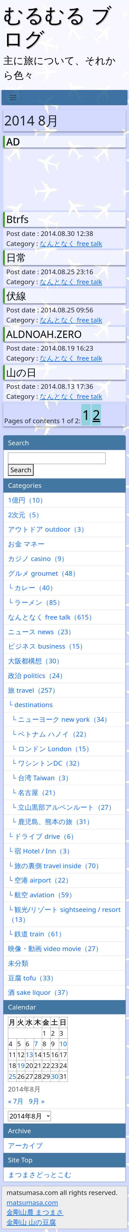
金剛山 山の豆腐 (31, 1222)
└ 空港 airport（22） (40, 880)
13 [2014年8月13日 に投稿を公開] (29, 1054)
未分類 (18, 963)
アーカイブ (25, 1145)
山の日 (21, 372)
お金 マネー (26, 543)
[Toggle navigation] (12, 97)
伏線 (16, 295)
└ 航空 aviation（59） (41, 894)
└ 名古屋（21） (33, 792)
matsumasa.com (32, 1202)
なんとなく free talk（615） (51, 617)
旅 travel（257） (33, 690)
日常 (16, 257)
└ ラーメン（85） (36, 602)
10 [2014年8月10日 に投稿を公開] (63, 1043)
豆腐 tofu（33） (32, 977)
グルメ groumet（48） (43, 573)
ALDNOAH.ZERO (44, 334)
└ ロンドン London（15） (50, 748)
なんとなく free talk (71, 243)
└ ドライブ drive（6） (42, 836)
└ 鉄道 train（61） (36, 933)
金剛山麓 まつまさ (35, 1212)
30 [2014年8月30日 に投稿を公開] (55, 1076)
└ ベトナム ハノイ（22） (49, 734)
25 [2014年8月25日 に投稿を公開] (12, 1076)
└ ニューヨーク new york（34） (59, 719)
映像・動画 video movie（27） (55, 948)
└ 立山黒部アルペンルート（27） (61, 807)
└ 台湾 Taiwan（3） (40, 777)
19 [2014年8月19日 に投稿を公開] (21, 1065)
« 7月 (16, 1101)
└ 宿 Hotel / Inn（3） (40, 851)
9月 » (36, 1101)
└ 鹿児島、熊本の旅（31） (50, 821)
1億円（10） (27, 500)
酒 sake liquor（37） (40, 992)
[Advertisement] (37, 178)
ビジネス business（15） (47, 646)
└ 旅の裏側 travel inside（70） (55, 865)
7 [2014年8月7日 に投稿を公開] (36, 1043)
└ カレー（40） (32, 587)
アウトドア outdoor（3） (48, 529)
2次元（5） (25, 514)
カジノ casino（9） (38, 558)
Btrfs (17, 219)
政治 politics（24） (37, 675)
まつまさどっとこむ (40, 1174)
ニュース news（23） (41, 631)
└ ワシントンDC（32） (45, 763)
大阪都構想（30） (35, 660)
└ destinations (30, 704)
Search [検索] (20, 469)
